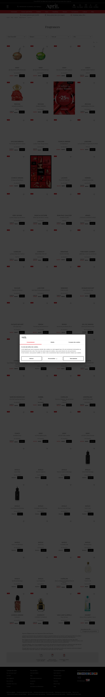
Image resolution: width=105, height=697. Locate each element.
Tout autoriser (73, 358)
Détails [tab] (52, 342)
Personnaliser (52, 358)
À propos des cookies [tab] (74, 342)
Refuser (32, 358)
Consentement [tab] (30, 342)
